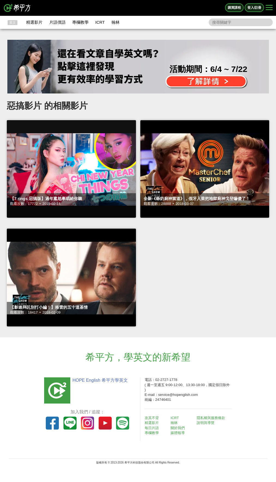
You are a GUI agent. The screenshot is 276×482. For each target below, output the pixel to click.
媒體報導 (178, 433)
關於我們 (178, 428)
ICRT (100, 22)
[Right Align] (269, 8)
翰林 (115, 22)
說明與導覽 (205, 423)
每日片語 (152, 428)
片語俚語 (57, 22)
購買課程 (234, 8)
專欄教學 (80, 22)
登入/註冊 (254, 8)
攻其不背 (152, 418)
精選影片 (34, 22)
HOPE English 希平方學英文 (100, 380)
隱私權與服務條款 (211, 418)
